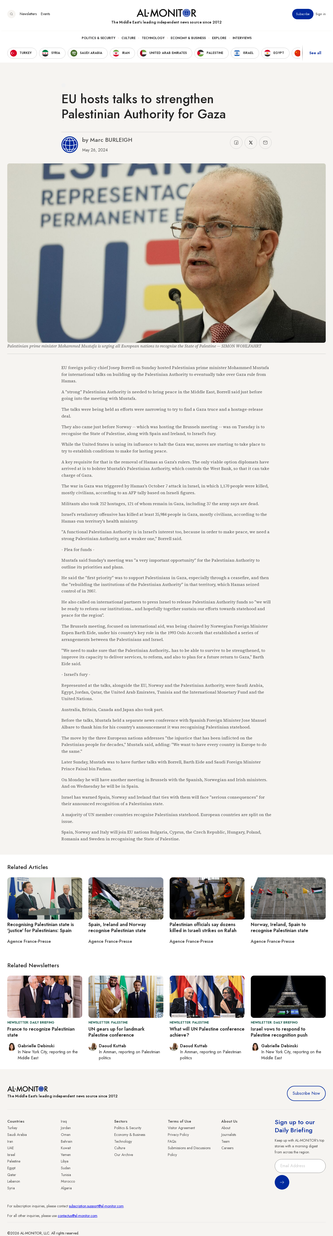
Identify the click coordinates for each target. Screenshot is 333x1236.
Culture (128, 39)
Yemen (66, 1154)
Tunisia (66, 1174)
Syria (11, 1188)
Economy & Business (188, 39)
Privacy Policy (178, 1134)
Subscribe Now (306, 1093)
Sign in (321, 15)
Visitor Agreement (181, 1127)
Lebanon (13, 1181)
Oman (66, 1134)
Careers (227, 1148)
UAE (10, 1148)
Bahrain (66, 1141)
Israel (11, 1154)
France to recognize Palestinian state (41, 1032)
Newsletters (28, 15)
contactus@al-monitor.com (77, 1215)
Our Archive (123, 1154)
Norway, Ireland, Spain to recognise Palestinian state (279, 927)
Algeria (66, 1188)
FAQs (172, 1141)
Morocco (68, 1181)
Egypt (11, 1168)
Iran (10, 1141)
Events (45, 15)
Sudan (66, 1168)
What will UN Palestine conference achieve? (207, 1032)
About (225, 1127)
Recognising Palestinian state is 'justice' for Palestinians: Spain (40, 927)
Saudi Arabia (17, 1134)
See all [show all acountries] (315, 54)
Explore (219, 39)
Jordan (66, 1127)
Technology (153, 39)
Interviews (242, 39)
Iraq (64, 1121)
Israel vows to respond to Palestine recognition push (279, 1032)
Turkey (12, 1127)
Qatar (11, 1174)
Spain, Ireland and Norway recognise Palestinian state (117, 927)
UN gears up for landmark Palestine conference (116, 1032)
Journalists (228, 1134)
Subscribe (303, 15)
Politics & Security (98, 39)
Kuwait (66, 1148)
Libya (64, 1161)
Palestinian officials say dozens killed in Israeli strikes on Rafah (203, 927)
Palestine (13, 1161)
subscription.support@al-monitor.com (96, 1206)
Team (225, 1141)
